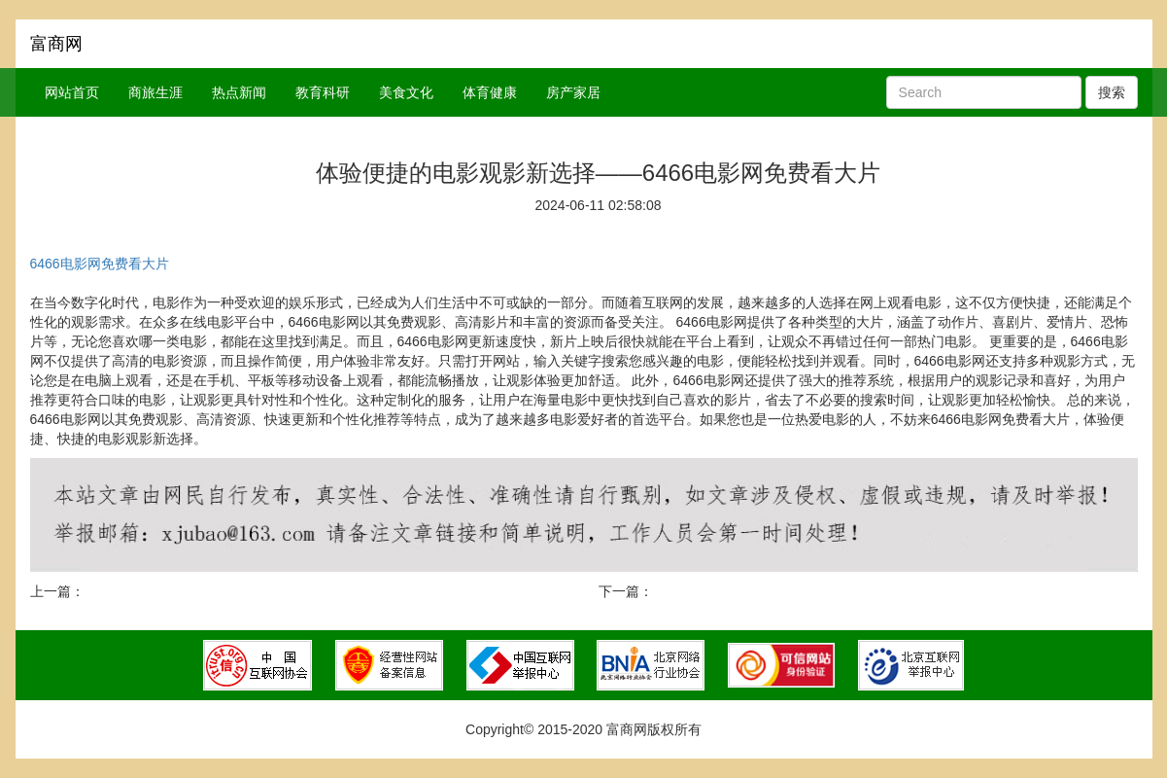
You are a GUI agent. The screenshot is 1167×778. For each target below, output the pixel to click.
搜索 (1111, 92)
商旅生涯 (155, 92)
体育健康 (490, 92)
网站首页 (72, 92)
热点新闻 (239, 92)
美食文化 (406, 92)
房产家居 (573, 92)
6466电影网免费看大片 (99, 263)
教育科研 (322, 92)
